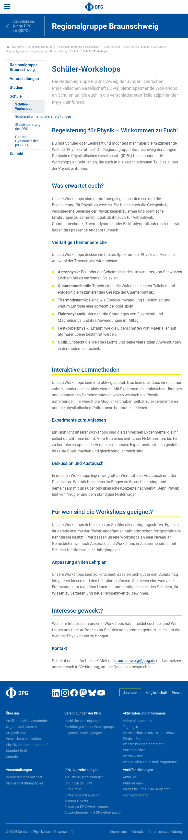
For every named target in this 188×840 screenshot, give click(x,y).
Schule (75, 51)
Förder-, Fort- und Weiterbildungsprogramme (143, 741)
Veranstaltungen (24, 78)
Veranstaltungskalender (24, 777)
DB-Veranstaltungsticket (24, 783)
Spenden (130, 693)
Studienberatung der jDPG (28, 127)
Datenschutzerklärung (165, 832)
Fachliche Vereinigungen (82, 721)
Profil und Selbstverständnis (27, 721)
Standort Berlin (17, 751)
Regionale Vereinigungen (83, 733)
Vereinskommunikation (23, 739)
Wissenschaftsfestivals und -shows (149, 733)
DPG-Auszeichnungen (81, 770)
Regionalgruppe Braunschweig (49, 51)
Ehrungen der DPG (78, 783)
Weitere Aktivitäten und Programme (150, 762)
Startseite (15, 46)
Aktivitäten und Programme (144, 713)
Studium (17, 87)
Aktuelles (130, 777)
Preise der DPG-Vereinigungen (87, 806)
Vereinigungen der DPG (41, 46)
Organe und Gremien (21, 727)
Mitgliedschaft (156, 693)
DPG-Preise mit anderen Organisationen (82, 798)
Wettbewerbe (133, 756)
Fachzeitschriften (136, 795)
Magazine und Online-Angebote (146, 789)
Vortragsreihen (134, 750)
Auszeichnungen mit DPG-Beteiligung (92, 812)
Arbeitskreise (112, 46)
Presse (177, 693)
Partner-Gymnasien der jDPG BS (26, 141)
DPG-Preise (73, 789)
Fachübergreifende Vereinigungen (79, 46)
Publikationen (133, 783)
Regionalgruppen (16, 51)
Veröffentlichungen (138, 770)
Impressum (118, 832)
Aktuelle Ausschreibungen (84, 777)
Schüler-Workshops (23, 106)
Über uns (13, 713)
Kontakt (16, 153)
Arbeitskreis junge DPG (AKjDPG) (144, 46)
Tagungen (130, 727)
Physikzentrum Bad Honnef (26, 745)
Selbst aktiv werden (137, 721)
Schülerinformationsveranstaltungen (29, 117)
